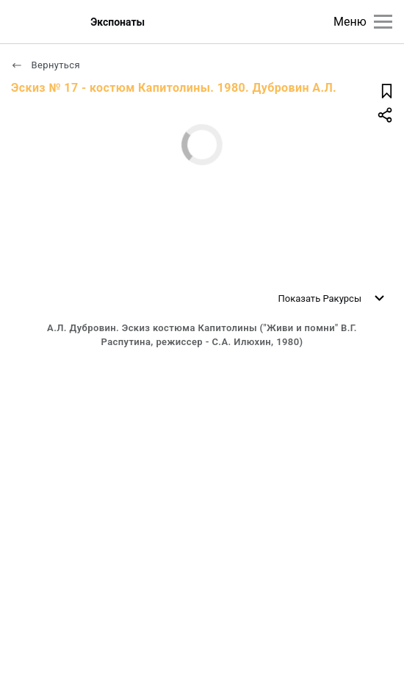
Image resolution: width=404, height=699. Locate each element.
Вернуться (45, 64)
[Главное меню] (383, 21)
